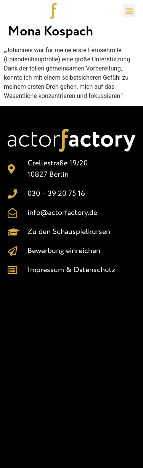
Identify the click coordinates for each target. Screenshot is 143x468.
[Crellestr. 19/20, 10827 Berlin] (71, 368)
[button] (129, 10)
